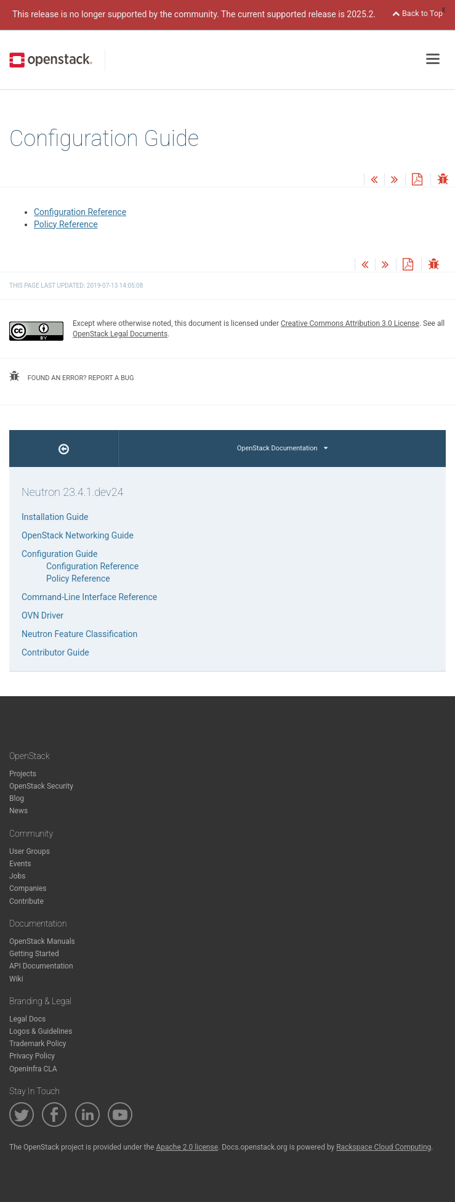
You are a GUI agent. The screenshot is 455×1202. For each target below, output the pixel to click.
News (18, 810)
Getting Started (34, 953)
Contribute (26, 901)
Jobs (17, 876)
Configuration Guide (59, 554)
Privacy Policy (32, 1056)
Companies (28, 888)
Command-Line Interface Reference (89, 597)
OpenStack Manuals (42, 941)
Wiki (16, 979)
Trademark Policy (37, 1043)
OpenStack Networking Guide (78, 535)
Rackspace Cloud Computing (383, 1147)
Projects (22, 774)
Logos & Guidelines (40, 1031)
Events (20, 863)
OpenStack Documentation (282, 448)
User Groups (29, 851)
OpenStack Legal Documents (120, 334)
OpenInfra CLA (33, 1069)
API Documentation (41, 966)
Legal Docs (27, 1019)
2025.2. (361, 14)
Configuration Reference (80, 212)
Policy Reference (66, 224)
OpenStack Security (41, 786)
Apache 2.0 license (187, 1147)
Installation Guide (55, 517)
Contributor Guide (55, 652)
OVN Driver (42, 615)
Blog (16, 798)
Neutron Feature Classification (79, 634)
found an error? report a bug (71, 376)
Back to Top (417, 13)
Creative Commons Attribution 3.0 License (350, 323)
